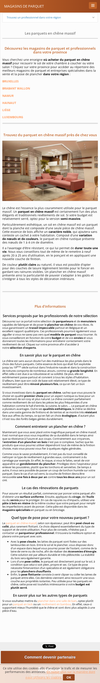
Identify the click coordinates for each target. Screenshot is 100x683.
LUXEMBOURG (12, 117)
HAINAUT (9, 103)
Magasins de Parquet (24, 6)
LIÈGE (6, 110)
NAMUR (8, 96)
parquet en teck (23, 604)
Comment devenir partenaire (49, 657)
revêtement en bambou (56, 604)
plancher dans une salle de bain (57, 601)
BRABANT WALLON (16, 88)
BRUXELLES (10, 81)
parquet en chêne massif (21, 523)
